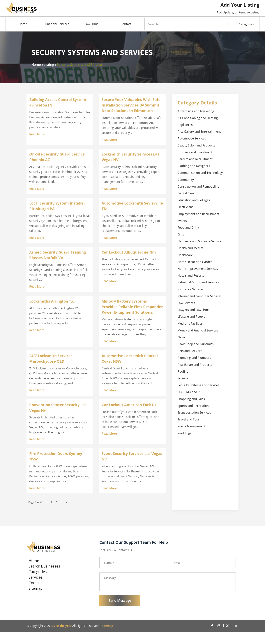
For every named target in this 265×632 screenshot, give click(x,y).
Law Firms (91, 24)
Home (23, 24)
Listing (49, 64)
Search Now (221, 24)
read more (37, 134)
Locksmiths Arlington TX (51, 301)
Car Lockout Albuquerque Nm (129, 252)
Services (36, 578)
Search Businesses (44, 567)
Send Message (120, 600)
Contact (126, 24)
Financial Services (57, 24)
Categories (246, 24)
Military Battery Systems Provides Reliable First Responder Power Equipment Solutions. (132, 307)
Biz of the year (61, 626)
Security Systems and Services (80, 64)
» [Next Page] (66, 502)
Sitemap (36, 589)
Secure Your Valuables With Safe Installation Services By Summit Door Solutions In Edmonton (131, 105)
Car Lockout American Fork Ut (129, 404)
